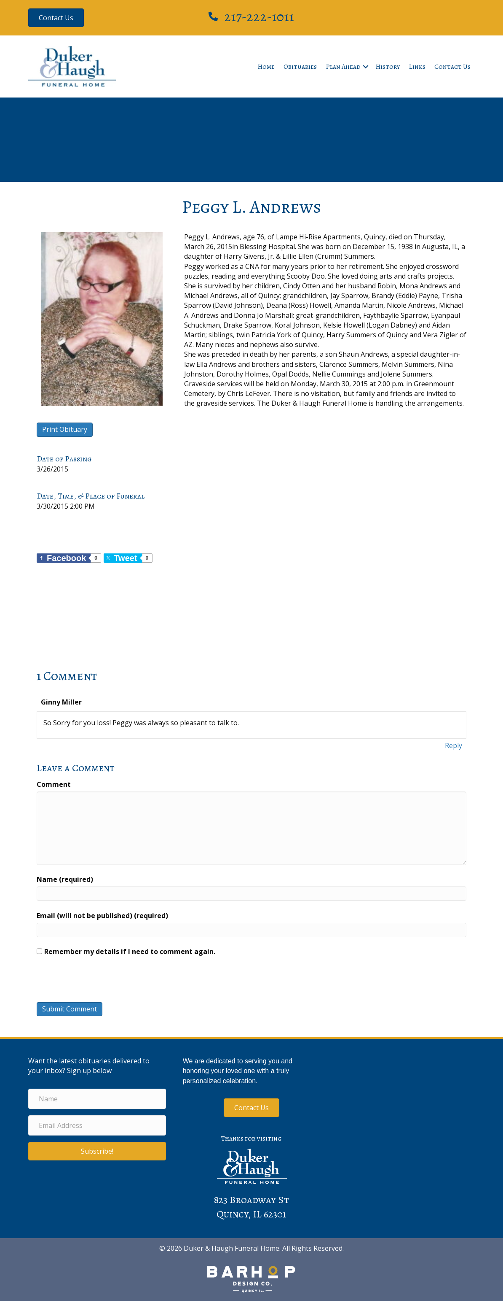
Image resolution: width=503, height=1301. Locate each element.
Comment (54, 784)
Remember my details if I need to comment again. (129, 951)
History (387, 66)
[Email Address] (97, 1125)
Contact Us (452, 66)
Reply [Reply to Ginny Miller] (453, 745)
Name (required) (65, 879)
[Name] (97, 1099)
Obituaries (300, 66)
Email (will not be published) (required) (102, 915)
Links (417, 66)
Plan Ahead (343, 66)
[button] (366, 66)
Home (266, 66)
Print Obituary (64, 429)
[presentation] (94, 981)
